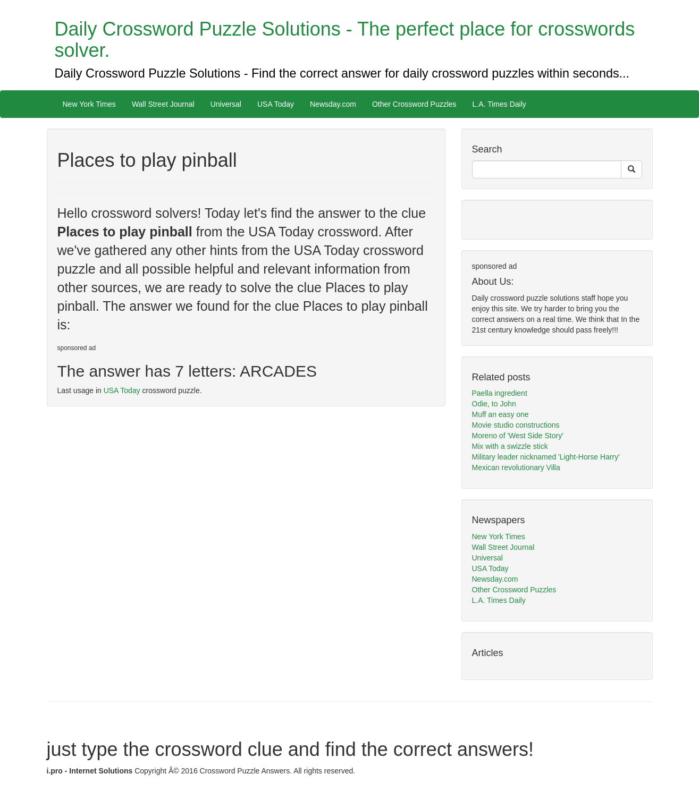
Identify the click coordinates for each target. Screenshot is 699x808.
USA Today (275, 104)
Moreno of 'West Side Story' (517, 435)
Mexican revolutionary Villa (516, 467)
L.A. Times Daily (499, 104)
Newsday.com (333, 104)
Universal (225, 104)
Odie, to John (494, 403)
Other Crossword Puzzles (414, 104)
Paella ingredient (499, 393)
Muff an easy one (500, 414)
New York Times (89, 104)
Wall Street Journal (163, 104)
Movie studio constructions (516, 425)
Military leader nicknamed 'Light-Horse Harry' (546, 457)
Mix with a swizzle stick (510, 446)
